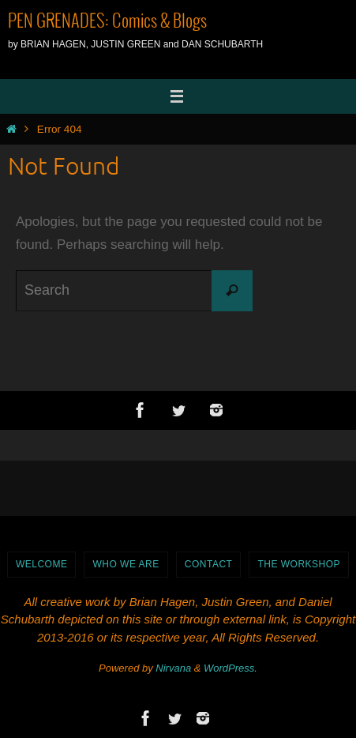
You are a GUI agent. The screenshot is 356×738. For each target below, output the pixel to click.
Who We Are (125, 564)
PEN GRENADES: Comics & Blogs (107, 22)
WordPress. (230, 668)
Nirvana (173, 668)
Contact (209, 564)
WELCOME (42, 564)
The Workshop (298, 564)
